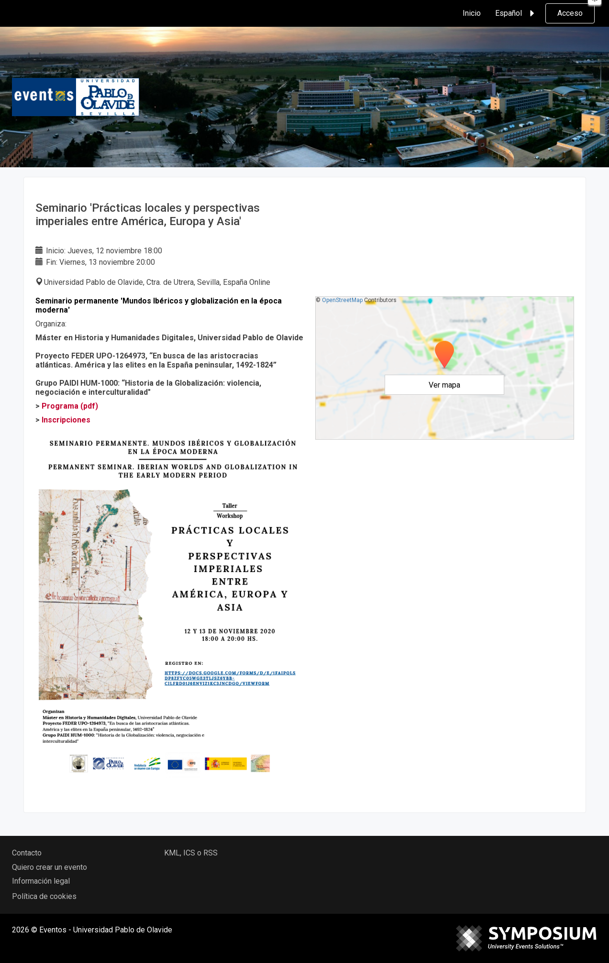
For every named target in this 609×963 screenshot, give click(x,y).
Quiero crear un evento (49, 867)
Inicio (472, 13)
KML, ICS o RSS (191, 852)
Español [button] (516, 13)
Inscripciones (66, 419)
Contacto (27, 852)
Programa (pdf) (70, 406)
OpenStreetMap (342, 300)
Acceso (570, 13)
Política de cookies (44, 896)
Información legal (41, 881)
